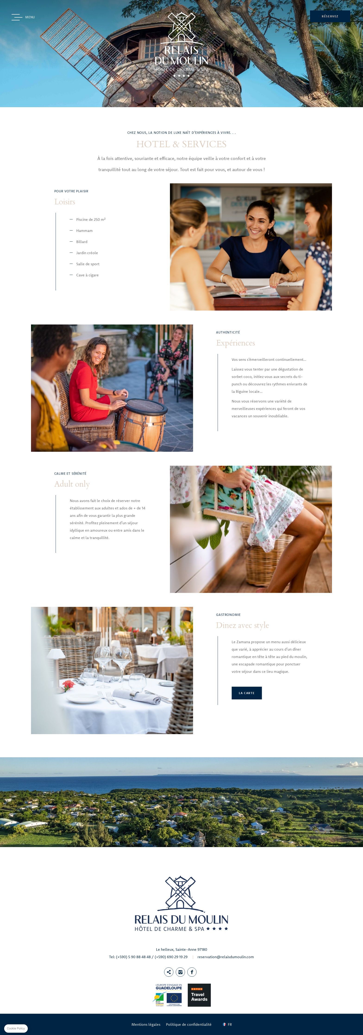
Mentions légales (145, 1024)
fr (230, 1024)
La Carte (115, 693)
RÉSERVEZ (330, 16)
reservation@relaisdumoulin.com (225, 956)
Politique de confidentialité (189, 1024)
